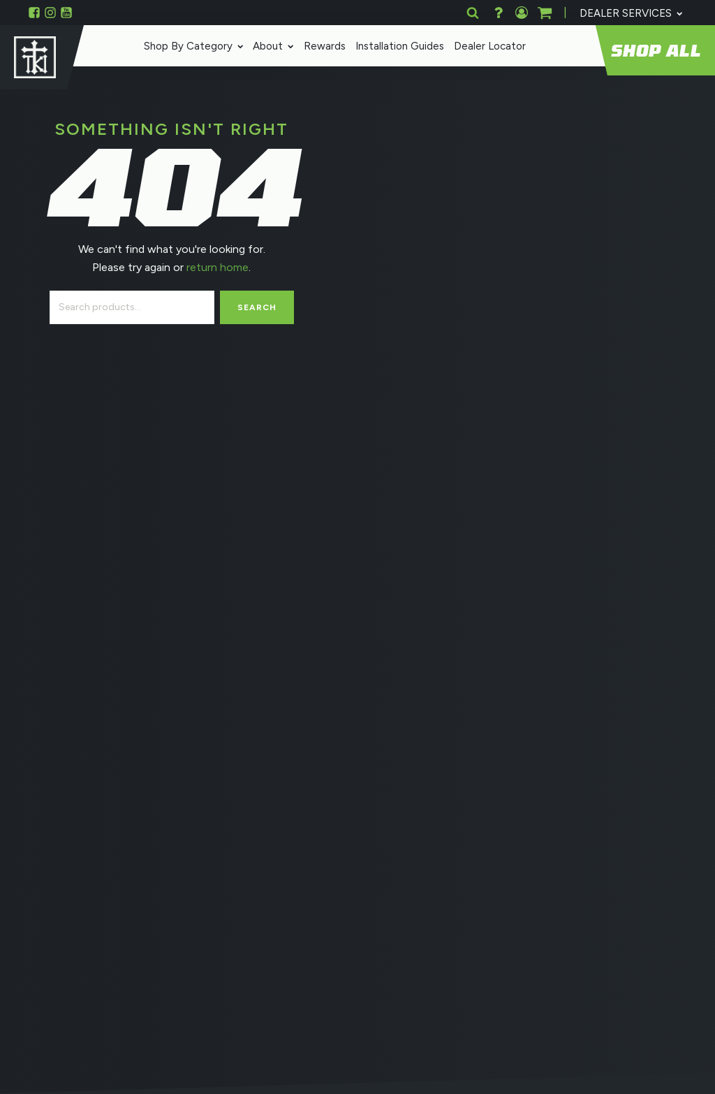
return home (216, 267)
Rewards (321, 46)
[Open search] (472, 13)
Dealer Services (631, 13)
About (270, 46)
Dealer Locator (486, 46)
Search (257, 307)
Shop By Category (190, 46)
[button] (544, 12)
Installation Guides (396, 46)
